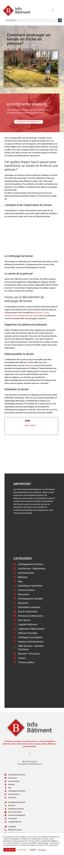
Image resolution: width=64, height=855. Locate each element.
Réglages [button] (33, 850)
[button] (52, 10)
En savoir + (42, 850)
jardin (31, 365)
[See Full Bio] (36, 425)
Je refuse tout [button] (22, 850)
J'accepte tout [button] (9, 850)
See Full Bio (30, 425)
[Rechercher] (60, 20)
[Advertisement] (31, 237)
